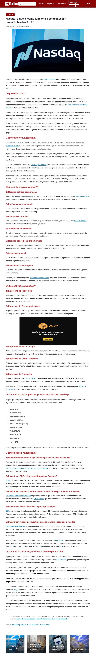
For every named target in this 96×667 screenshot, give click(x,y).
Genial (42, 624)
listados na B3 (39, 499)
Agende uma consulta (73, 4)
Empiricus (35, 624)
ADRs (8, 480)
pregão (16, 589)
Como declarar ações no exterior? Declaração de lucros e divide (41, 619)
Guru (29, 624)
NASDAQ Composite (38, 165)
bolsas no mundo (12, 146)
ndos (66, 619)
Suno (48, 624)
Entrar (88, 4)
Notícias (41, 4)
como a (30, 378)
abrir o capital (61, 559)
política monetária (82, 196)
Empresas (50, 4)
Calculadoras (61, 4)
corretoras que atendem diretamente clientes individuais (27, 468)
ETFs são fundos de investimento (18, 496)
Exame (23, 624)
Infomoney (16, 624)
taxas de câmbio (80, 221)
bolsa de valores (50, 79)
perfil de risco (59, 540)
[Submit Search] (20, 4)
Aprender (10, 14)
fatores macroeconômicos (39, 278)
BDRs (8, 511)
